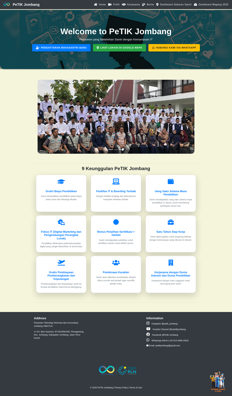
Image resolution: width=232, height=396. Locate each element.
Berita (148, 4)
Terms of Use (135, 387)
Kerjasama (131, 4)
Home (100, 4)
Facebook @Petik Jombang (162, 335)
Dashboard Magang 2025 (211, 4)
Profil (113, 4)
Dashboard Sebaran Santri (174, 4)
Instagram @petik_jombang (162, 323)
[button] (46, 117)
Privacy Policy (121, 387)
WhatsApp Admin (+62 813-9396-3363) (167, 340)
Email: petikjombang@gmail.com (163, 345)
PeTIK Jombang (21, 5)
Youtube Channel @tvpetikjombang (166, 329)
